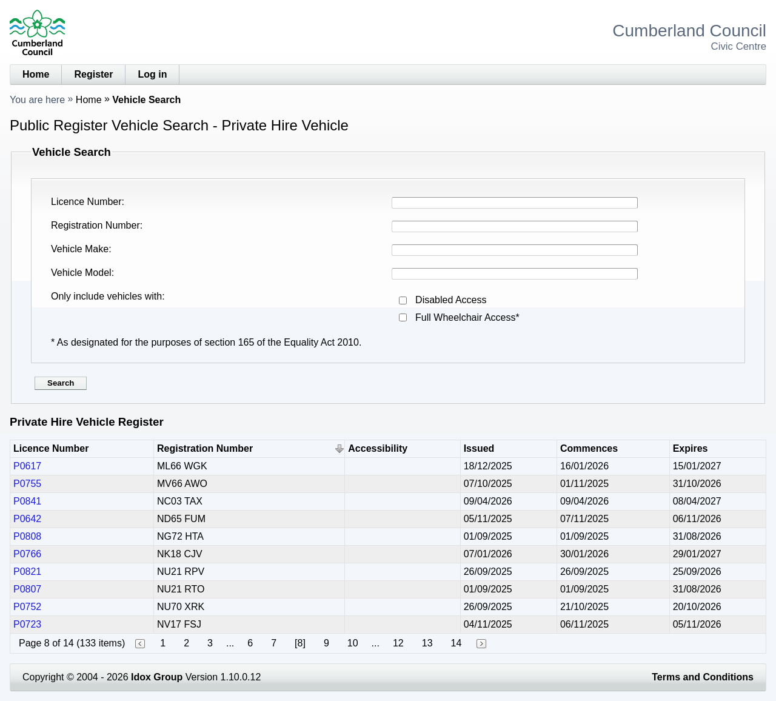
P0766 (27, 554)
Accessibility (377, 448)
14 (456, 643)
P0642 (27, 519)
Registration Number (95, 225)
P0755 (27, 483)
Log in (152, 74)
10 (352, 643)
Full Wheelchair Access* (467, 317)
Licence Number (86, 201)
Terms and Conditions (703, 677)
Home (35, 74)
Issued (479, 448)
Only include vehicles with (106, 296)
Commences (589, 448)
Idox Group (156, 677)
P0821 (27, 571)
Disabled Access (450, 300)
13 (427, 643)
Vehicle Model (81, 272)
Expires (690, 448)
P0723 (27, 624)
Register (93, 74)
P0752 (27, 607)
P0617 (27, 466)
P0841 (27, 501)
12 (398, 643)
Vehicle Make (80, 249)
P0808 (27, 536)
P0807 (27, 589)
